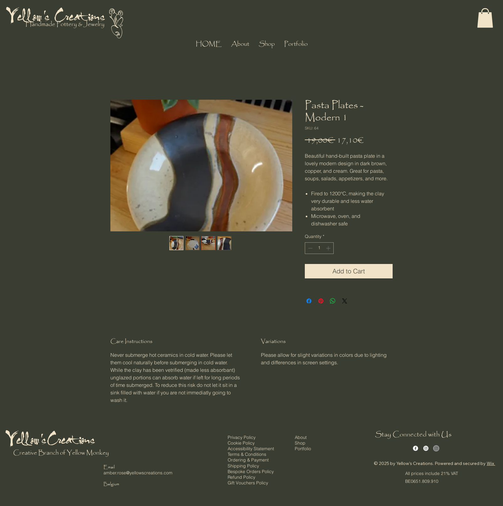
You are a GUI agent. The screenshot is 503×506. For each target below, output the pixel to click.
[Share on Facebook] (309, 301)
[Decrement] (310, 248)
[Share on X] (344, 301)
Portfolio (303, 448)
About (301, 437)
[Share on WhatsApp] (332, 301)
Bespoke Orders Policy (251, 471)
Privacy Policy (242, 437)
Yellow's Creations (56, 15)
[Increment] (329, 248)
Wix (490, 463)
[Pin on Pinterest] (321, 301)
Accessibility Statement (251, 448)
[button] (485, 18)
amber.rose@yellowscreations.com (137, 473)
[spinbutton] (319, 248)
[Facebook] (415, 448)
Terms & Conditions (247, 454)
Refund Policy (241, 477)
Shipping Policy (243, 466)
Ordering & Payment (248, 460)
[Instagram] (426, 448)
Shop (300, 443)
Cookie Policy (241, 443)
